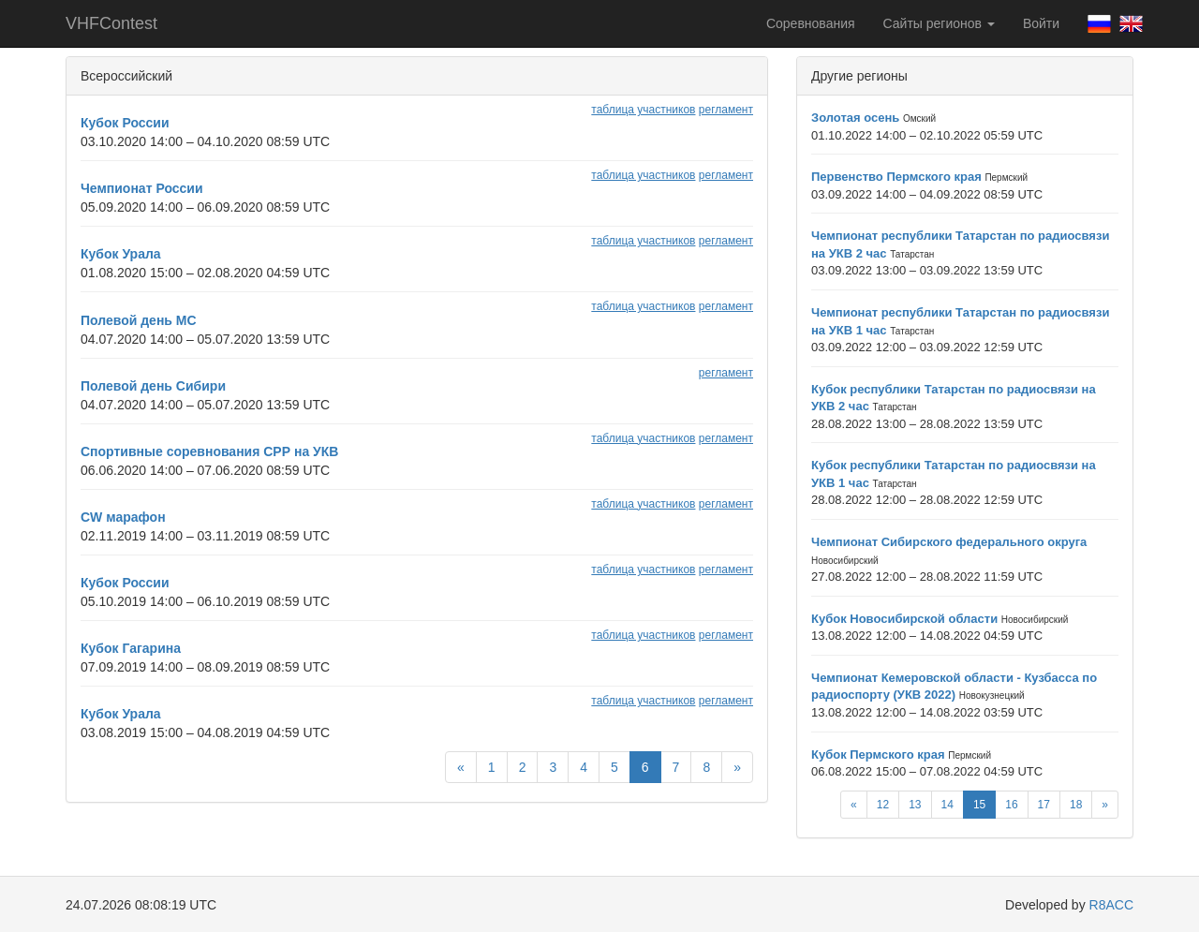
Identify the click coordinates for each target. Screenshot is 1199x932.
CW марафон (123, 517)
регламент (726, 109)
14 (947, 804)
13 (915, 804)
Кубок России (125, 122)
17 (1044, 804)
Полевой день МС (139, 320)
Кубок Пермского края (878, 754)
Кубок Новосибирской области (904, 619)
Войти (1041, 23)
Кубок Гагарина (131, 648)
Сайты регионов (939, 23)
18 (1076, 804)
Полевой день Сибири (153, 385)
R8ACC (1111, 904)
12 (883, 804)
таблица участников (643, 109)
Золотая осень (855, 118)
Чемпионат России (142, 188)
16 (1011, 804)
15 (979, 804)
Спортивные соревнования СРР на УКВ (209, 451)
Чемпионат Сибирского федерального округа (949, 542)
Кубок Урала (121, 253)
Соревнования (810, 23)
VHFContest (111, 23)
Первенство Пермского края (896, 177)
